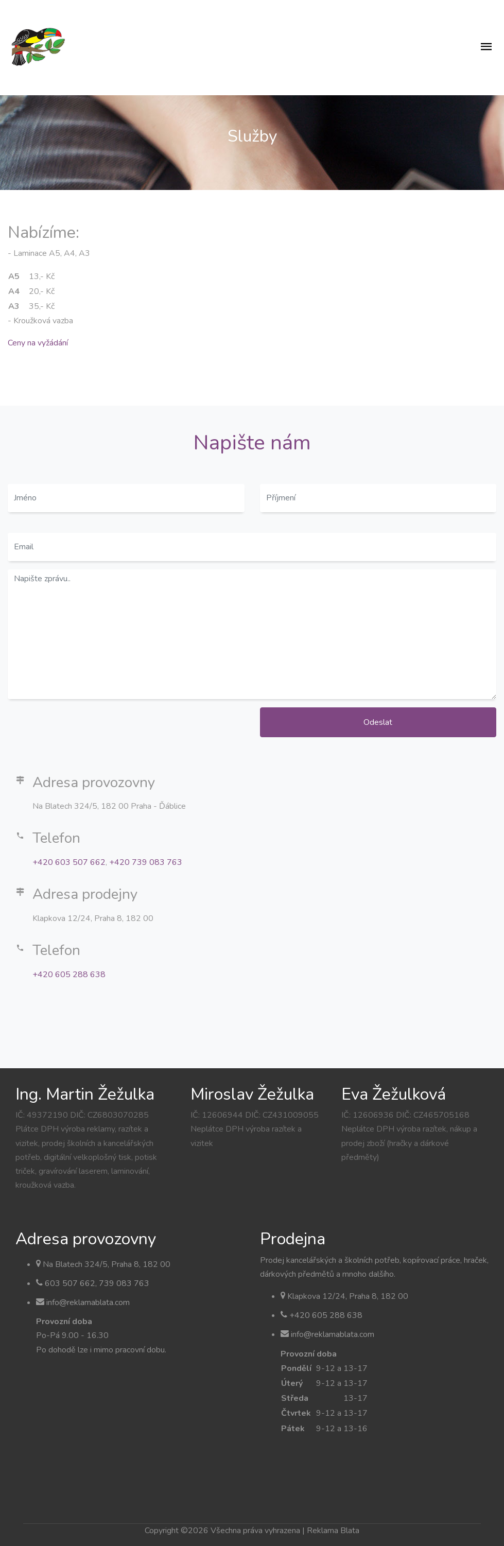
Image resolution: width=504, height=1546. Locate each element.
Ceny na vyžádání (38, 343)
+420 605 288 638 (69, 974)
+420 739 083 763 (145, 862)
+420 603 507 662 (69, 862)
